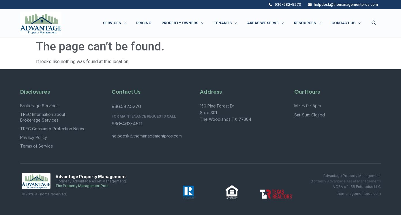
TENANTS (225, 23)
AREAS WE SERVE (265, 23)
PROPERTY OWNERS (182, 23)
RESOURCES (307, 23)
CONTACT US (346, 23)
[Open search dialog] (374, 23)
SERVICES (114, 23)
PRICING (143, 23)
